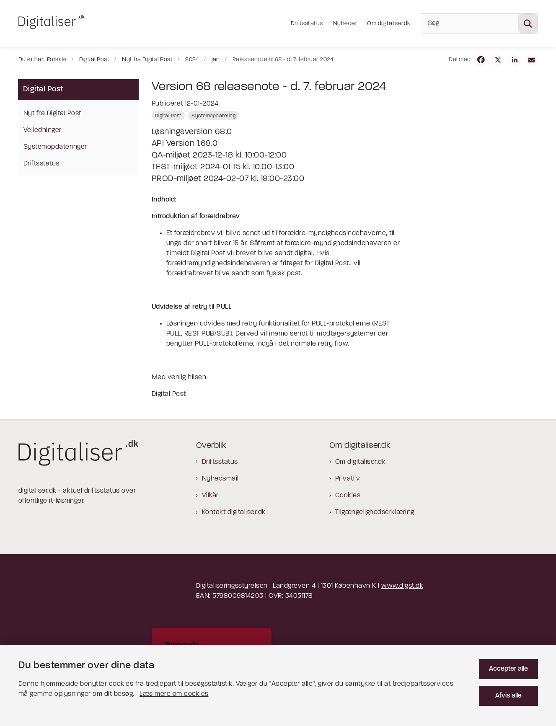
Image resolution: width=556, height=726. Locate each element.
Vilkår (210, 495)
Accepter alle (508, 669)
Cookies (348, 495)
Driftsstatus (220, 462)
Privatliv (347, 478)
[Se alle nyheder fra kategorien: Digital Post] (168, 115)
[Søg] (479, 23)
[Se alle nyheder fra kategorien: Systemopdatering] (213, 115)
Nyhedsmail (220, 478)
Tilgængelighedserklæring (374, 512)
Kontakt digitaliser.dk (234, 512)
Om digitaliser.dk (360, 462)
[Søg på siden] (528, 23)
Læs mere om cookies (174, 694)
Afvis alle (508, 695)
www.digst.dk (402, 586)
